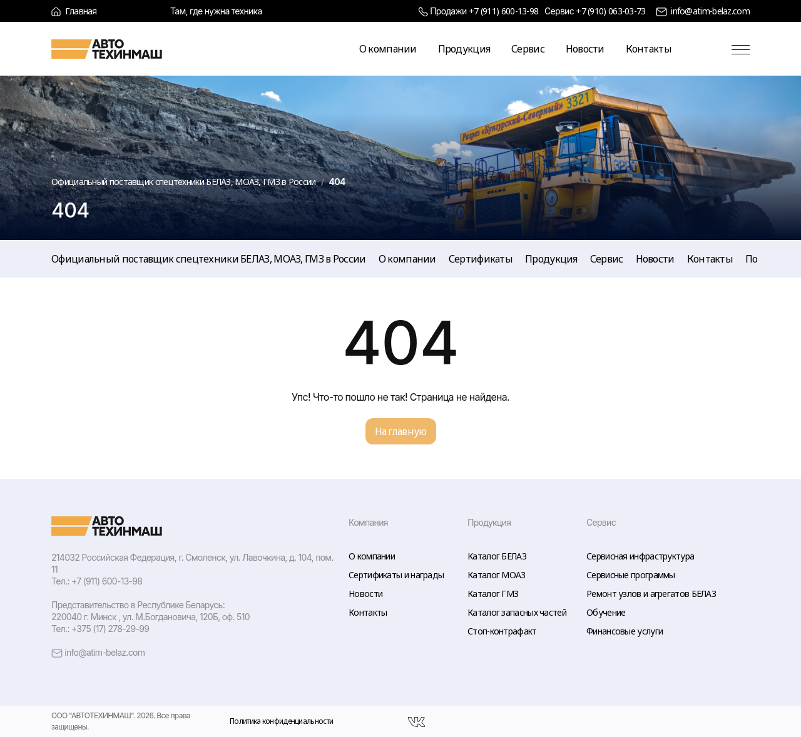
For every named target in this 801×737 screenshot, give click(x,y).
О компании (388, 49)
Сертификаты (481, 259)
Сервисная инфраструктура (640, 556)
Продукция (464, 49)
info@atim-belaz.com (710, 11)
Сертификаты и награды (396, 575)
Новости (585, 49)
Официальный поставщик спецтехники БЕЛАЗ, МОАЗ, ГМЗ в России (208, 259)
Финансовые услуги (624, 631)
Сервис (527, 49)
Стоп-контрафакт (502, 631)
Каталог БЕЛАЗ (496, 556)
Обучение (605, 612)
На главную (401, 431)
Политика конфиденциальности (281, 721)
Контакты (648, 49)
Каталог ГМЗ (492, 593)
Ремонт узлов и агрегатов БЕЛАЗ (651, 593)
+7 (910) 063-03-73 (610, 11)
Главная (74, 11)
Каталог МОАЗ (496, 575)
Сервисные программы (630, 575)
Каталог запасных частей (516, 612)
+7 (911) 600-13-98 (503, 11)
